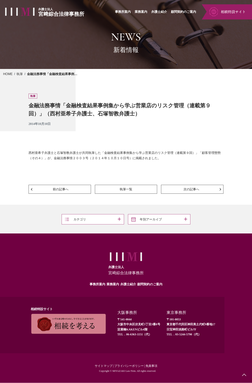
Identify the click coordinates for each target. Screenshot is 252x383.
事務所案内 (97, 284)
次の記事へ (191, 189)
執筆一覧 (126, 189)
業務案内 (113, 284)
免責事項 (153, 366)
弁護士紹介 (128, 284)
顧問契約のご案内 (149, 284)
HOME (8, 74)
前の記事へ (61, 189)
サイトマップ (102, 366)
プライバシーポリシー (129, 366)
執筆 (20, 74)
